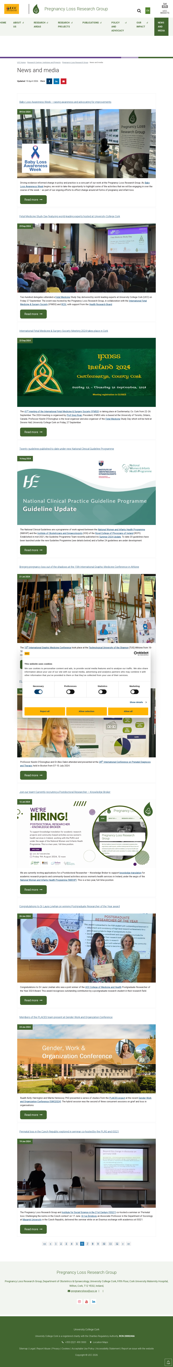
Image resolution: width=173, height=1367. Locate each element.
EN (147, 10)
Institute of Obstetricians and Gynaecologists (60, 533)
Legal (32, 1348)
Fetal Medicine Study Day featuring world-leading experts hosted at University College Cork (69, 216)
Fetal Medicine (62, 297)
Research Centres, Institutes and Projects (44, 63)
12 (117, 1243)
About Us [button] (18, 27)
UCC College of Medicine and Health (103, 987)
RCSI (63, 304)
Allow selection (86, 711)
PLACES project (117, 1098)
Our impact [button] (142, 27)
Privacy (56, 1348)
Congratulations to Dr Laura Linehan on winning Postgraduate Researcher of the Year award (69, 906)
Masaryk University (32, 1219)
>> (128, 1243)
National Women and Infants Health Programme (121, 529)
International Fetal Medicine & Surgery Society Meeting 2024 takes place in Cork (63, 330)
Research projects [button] (65, 27)
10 (104, 1243)
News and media (161, 26)
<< (44, 1243)
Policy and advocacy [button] (119, 27)
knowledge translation (131, 872)
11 (110, 1243)
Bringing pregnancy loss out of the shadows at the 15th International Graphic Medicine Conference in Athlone (79, 566)
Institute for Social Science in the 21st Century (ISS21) (89, 1212)
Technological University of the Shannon (109, 647)
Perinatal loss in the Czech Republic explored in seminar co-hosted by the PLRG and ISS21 (69, 1131)
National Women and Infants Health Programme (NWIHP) (48, 880)
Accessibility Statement (108, 1348)
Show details (136, 702)
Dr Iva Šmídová (88, 1216)
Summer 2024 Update (110, 536)
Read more (33, 199)
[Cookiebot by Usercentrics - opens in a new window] (136, 653)
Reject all (45, 711)
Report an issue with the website (138, 1348)
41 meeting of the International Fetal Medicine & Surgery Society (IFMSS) (61, 411)
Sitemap (23, 1348)
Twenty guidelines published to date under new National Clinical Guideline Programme (66, 448)
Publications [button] (92, 27)
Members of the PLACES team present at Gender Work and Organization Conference (66, 1017)
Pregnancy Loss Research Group (75, 63)
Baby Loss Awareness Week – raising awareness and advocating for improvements (65, 101)
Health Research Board (100, 304)
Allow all (128, 711)
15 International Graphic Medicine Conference (47, 647)
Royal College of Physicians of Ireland (114, 533)
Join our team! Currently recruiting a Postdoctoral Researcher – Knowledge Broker (64, 791)
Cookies (66, 1348)
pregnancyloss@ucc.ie (82, 1290)
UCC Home (21, 63)
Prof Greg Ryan (74, 415)
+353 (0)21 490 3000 (75, 1342)
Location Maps (100, 1342)
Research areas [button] (41, 27)
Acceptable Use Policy (83, 1348)
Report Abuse (43, 1348)
